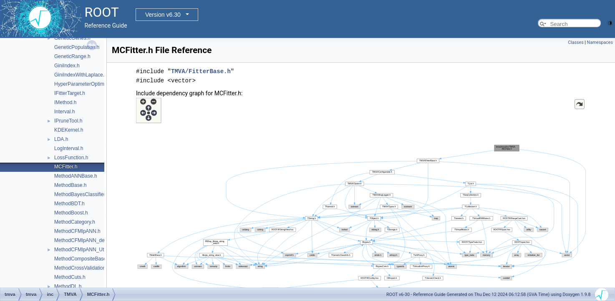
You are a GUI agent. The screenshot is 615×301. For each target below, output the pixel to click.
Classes (575, 42)
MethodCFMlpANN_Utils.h (83, 250)
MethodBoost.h (71, 213)
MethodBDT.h (69, 204)
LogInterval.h (68, 148)
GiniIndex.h (67, 66)
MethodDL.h (67, 286)
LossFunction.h (71, 158)
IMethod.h (65, 102)
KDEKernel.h (68, 130)
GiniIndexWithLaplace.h (80, 75)
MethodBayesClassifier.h (81, 194)
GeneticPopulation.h (76, 47)
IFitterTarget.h (69, 93)
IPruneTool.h (68, 121)
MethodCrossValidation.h (82, 268)
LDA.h (61, 139)
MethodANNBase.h (75, 176)
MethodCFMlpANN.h (77, 231)
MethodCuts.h (70, 277)
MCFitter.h (65, 167)
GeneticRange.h (72, 56)
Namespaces (600, 42)
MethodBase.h (70, 185)
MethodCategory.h (74, 222)
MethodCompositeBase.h (82, 259)
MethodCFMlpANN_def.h (82, 240)
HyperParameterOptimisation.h (88, 84)
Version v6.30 (163, 14)
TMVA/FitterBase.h (201, 71)
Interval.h (64, 112)
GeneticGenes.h (72, 38)
